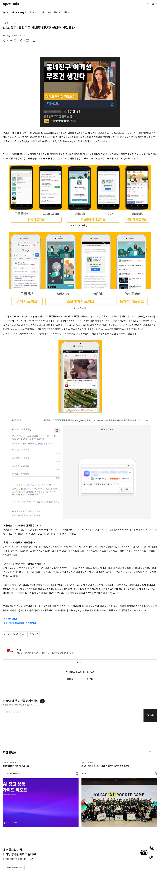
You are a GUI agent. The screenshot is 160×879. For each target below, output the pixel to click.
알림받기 (80, 662)
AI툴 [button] (65, 12)
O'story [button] (21, 12)
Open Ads (11, 4)
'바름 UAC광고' (10, 619)
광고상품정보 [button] (55, 12)
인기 (36, 12)
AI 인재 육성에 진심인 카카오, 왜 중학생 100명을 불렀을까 (105, 766)
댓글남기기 (150, 715)
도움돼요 (70, 679)
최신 (31, 12)
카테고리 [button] (8, 12)
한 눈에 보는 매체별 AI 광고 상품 (16, 766)
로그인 (154, 4)
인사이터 (43, 12)
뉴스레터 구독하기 (14, 867)
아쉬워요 (90, 679)
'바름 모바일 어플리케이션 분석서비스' (21, 623)
